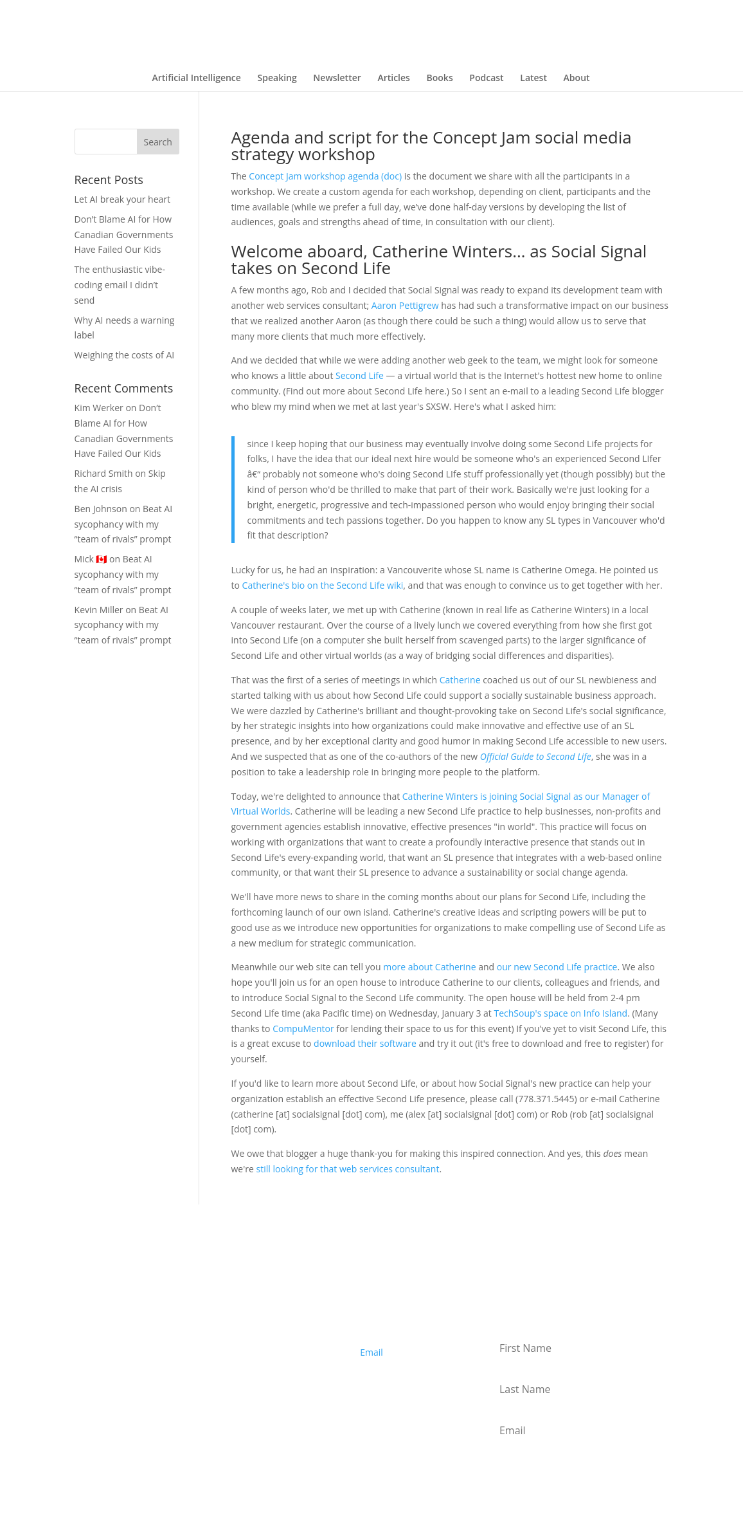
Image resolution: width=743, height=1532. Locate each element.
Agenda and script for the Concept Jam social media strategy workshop (431, 145)
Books (440, 78)
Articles (393, 78)
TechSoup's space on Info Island (560, 1013)
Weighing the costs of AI (125, 355)
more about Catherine (429, 967)
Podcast (486, 78)
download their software (365, 1043)
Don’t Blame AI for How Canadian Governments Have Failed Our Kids (124, 234)
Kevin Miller (99, 610)
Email (371, 1352)
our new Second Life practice (557, 967)
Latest (533, 78)
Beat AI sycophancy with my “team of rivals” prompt (124, 524)
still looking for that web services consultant (348, 1169)
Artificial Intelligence (196, 78)
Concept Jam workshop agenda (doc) (325, 176)
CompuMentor (303, 1028)
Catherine (460, 680)
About (577, 78)
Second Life (360, 375)
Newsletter (337, 78)
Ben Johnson (101, 509)
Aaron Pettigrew (405, 305)
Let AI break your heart (122, 199)
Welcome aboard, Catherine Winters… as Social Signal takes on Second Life (439, 259)
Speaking (277, 78)
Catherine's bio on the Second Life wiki (323, 585)
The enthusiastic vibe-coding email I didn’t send (120, 284)
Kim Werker (99, 407)
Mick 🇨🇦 (91, 559)
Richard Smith (104, 473)
